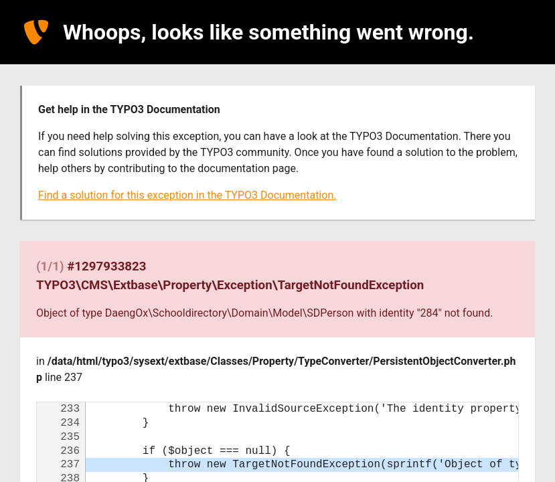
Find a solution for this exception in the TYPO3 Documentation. (187, 195)
